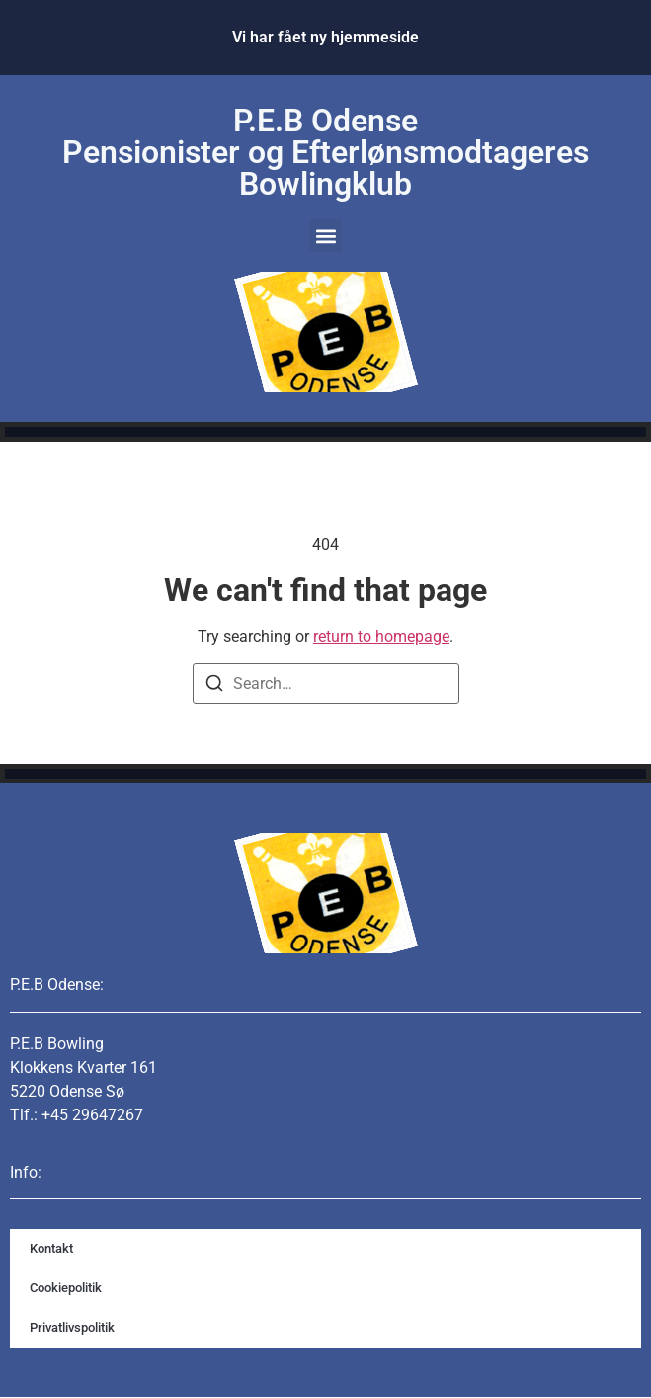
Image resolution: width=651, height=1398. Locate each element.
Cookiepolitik (66, 1287)
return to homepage (381, 636)
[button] (325, 235)
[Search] (214, 686)
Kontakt (51, 1248)
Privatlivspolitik (72, 1327)
